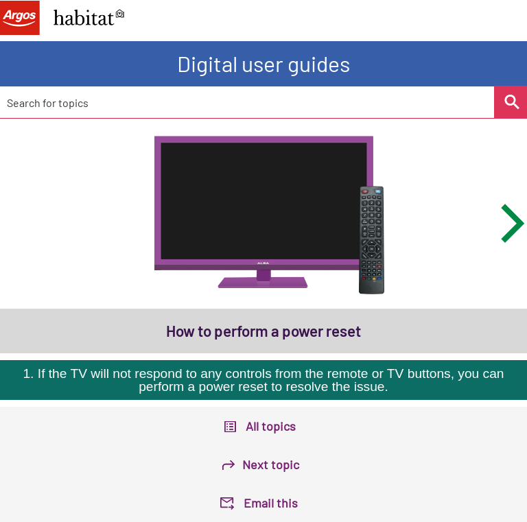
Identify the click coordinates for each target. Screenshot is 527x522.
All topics (271, 426)
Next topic (270, 464)
